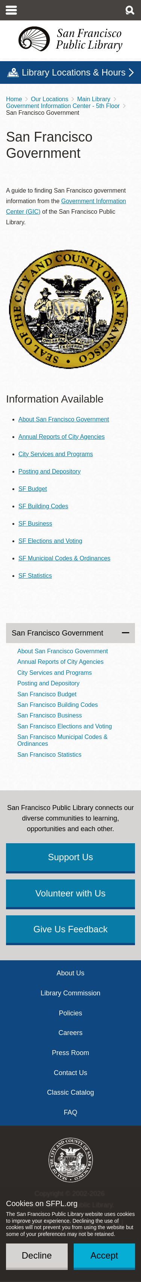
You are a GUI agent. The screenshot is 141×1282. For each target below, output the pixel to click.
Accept (104, 1255)
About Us (70, 973)
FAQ (70, 1112)
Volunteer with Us (70, 893)
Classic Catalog (70, 1092)
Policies (70, 1013)
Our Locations (49, 99)
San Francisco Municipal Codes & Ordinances (62, 740)
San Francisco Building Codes (57, 705)
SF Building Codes (43, 506)
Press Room (70, 1053)
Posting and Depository (49, 471)
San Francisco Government (57, 633)
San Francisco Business (49, 715)
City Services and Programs (55, 454)
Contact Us (70, 1073)
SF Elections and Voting (50, 541)
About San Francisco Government (63, 419)
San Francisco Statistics (49, 754)
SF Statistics (35, 575)
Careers (70, 1033)
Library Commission (70, 993)
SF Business (35, 523)
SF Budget (32, 489)
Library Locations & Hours (74, 72)
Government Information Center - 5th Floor (63, 106)
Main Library (93, 99)
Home (14, 99)
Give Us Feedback (70, 929)
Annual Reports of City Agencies (61, 437)
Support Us (70, 857)
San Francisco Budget (46, 694)
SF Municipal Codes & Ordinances (64, 558)
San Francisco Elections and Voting (64, 726)
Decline (37, 1255)
